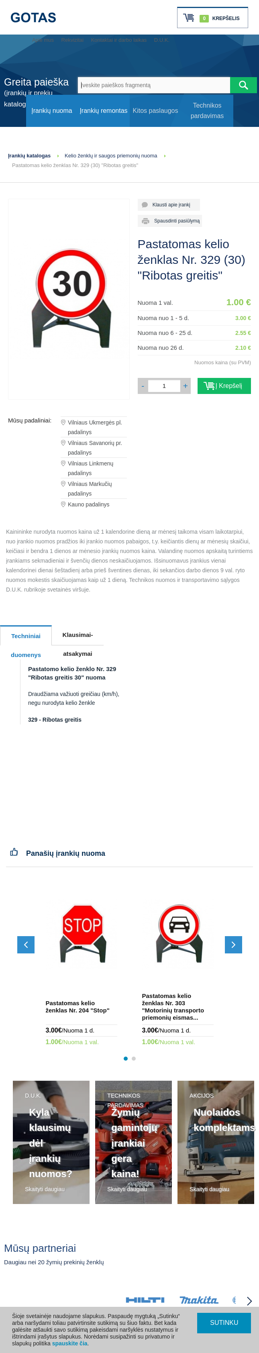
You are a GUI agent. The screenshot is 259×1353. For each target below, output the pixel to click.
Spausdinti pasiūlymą (174, 221)
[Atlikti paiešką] (243, 85)
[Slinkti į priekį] (233, 944)
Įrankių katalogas (29, 156)
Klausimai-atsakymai (78, 638)
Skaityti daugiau (45, 1189)
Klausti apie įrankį (168, 205)
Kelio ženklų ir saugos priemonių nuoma (111, 156)
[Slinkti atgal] (26, 944)
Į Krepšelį (224, 385)
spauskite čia (70, 1343)
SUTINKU (224, 1322)
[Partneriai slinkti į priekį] (249, 1301)
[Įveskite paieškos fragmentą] (154, 85)
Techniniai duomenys (26, 639)
